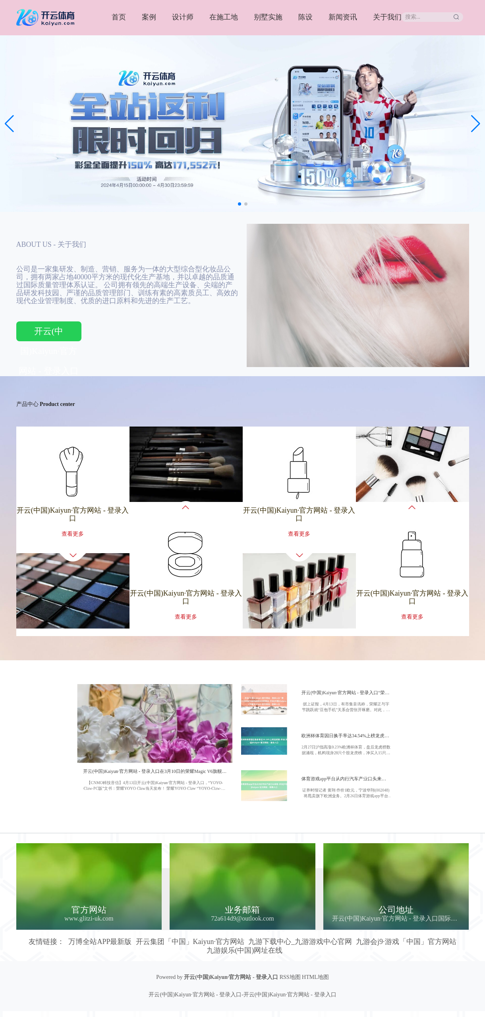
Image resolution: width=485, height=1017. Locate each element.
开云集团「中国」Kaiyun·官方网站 (190, 942)
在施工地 (223, 17)
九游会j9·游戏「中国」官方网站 (406, 942)
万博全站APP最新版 (99, 942)
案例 (149, 17)
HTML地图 (315, 977)
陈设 (305, 17)
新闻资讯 (342, 17)
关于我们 (387, 17)
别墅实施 (268, 17)
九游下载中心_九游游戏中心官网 (300, 942)
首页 (119, 17)
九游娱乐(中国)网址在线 (245, 950)
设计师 (182, 17)
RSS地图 (290, 977)
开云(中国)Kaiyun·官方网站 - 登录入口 (48, 333)
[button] (475, 124)
